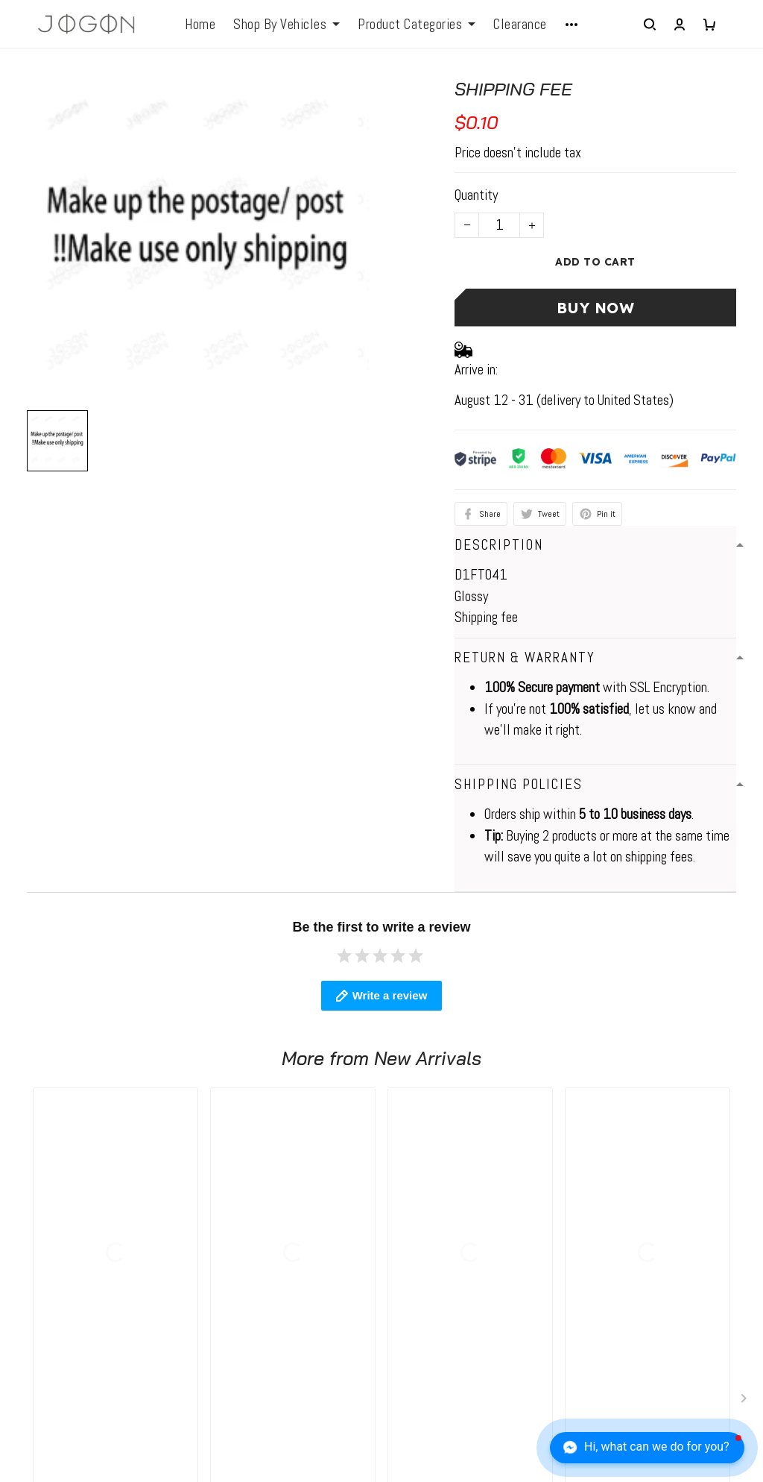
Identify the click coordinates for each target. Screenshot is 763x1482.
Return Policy (427, 1293)
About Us (416, 1236)
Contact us (231, 1236)
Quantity (476, 195)
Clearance (520, 24)
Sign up (710, 1290)
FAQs (216, 1264)
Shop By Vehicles (286, 24)
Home (200, 24)
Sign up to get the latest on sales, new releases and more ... (664, 1247)
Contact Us (421, 1264)
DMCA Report (503, 1413)
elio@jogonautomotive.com (82, 1260)
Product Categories (416, 24)
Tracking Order (430, 1351)
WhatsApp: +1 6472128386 (86, 1236)
